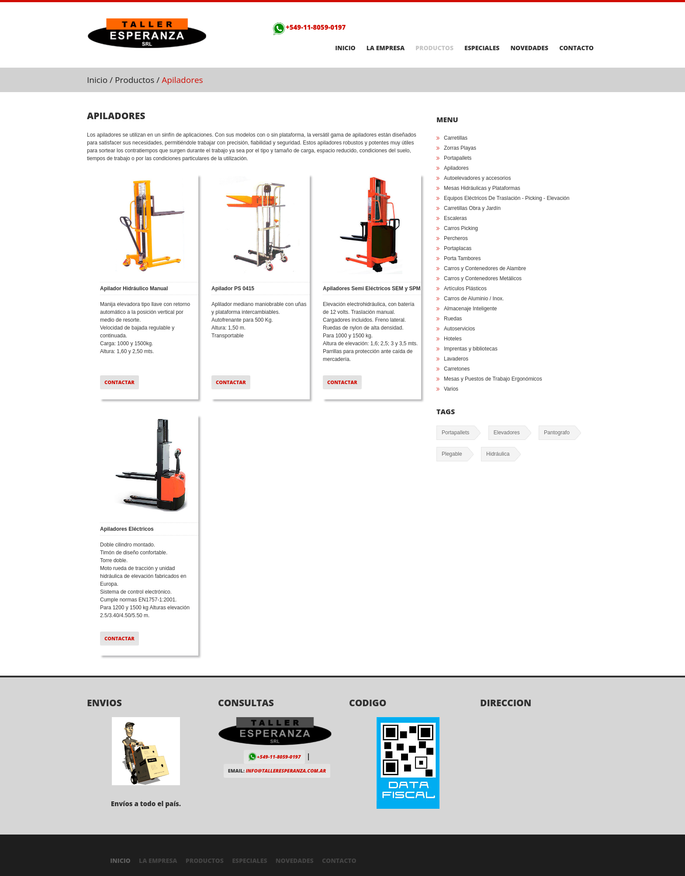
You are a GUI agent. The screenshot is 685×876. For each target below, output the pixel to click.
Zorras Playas (460, 148)
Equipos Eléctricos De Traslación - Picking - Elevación (506, 198)
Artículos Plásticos (465, 288)
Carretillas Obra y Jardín (472, 208)
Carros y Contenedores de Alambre (485, 268)
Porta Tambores (462, 258)
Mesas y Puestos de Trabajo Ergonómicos (493, 379)
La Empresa (386, 48)
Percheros (456, 238)
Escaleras (455, 218)
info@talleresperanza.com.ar (286, 770)
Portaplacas (457, 248)
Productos (434, 48)
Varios (451, 389)
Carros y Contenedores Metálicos (483, 278)
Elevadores (507, 432)
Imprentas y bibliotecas (471, 349)
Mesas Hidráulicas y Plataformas (482, 188)
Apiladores (456, 168)
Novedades (529, 48)
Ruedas (453, 319)
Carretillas (455, 138)
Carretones (457, 369)
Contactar (119, 382)
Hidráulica (497, 454)
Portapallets (457, 158)
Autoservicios (459, 329)
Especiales (481, 48)
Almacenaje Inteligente (470, 309)
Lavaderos (456, 359)
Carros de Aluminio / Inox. (474, 298)
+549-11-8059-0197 (309, 27)
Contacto (576, 48)
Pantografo (557, 432)
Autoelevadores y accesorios (477, 178)
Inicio (345, 48)
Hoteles (453, 339)
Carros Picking (461, 228)
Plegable (452, 454)
